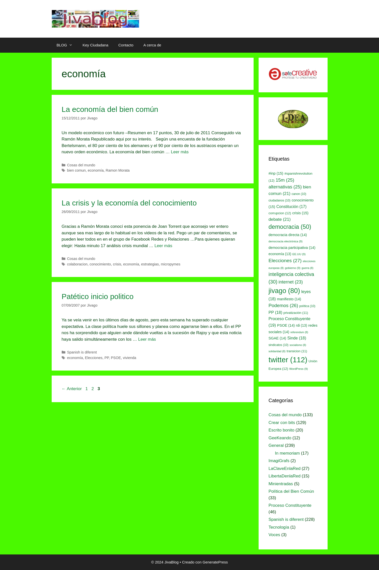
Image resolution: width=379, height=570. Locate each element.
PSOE (116, 358)
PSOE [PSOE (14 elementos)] (286, 325)
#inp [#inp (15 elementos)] (276, 173)
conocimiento (100, 264)
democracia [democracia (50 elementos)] (290, 227)
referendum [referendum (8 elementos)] (299, 332)
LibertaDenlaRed (285, 476)
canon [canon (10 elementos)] (299, 194)
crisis (117, 264)
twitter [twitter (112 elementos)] (288, 359)
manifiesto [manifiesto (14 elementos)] (289, 299)
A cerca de (152, 45)
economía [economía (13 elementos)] (280, 254)
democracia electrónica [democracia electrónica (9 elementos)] (286, 241)
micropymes (170, 264)
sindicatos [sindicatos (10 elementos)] (278, 345)
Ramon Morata (118, 170)
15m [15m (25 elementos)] (285, 180)
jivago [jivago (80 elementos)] (284, 291)
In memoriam (287, 453)
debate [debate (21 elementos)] (280, 219)
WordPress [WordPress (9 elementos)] (298, 368)
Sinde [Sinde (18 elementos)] (296, 338)
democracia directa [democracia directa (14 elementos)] (288, 235)
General (276, 445)
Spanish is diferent (82, 352)
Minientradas (281, 483)
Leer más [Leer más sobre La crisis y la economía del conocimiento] (163, 245)
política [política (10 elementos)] (307, 306)
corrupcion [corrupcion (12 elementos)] (280, 213)
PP (106, 358)
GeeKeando (280, 438)
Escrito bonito (281, 430)
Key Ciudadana (95, 45)
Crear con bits (282, 422)
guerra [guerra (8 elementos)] (307, 267)
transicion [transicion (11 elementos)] (297, 351)
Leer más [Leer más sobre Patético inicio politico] (147, 339)
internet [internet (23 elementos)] (291, 281)
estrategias (150, 264)
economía (96, 170)
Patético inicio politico (98, 296)
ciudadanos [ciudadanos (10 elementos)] (279, 200)
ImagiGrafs (279, 460)
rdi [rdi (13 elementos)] (301, 325)
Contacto (125, 45)
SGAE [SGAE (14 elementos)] (277, 338)
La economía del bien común (110, 109)
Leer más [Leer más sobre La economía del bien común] (180, 152)
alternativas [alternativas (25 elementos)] (285, 186)
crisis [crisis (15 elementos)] (300, 213)
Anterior (72, 388)
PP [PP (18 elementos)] (275, 312)
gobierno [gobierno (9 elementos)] (292, 267)
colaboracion (77, 264)
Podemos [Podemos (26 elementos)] (283, 305)
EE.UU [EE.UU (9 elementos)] (299, 254)
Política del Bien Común (291, 491)
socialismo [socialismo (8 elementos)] (298, 344)
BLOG (67, 45)
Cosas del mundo (81, 165)
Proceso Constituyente (290, 505)
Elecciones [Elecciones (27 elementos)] (285, 260)
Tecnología (279, 527)
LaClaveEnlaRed (285, 468)
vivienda (129, 358)
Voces (274, 534)
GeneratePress (215, 562)
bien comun (76, 170)
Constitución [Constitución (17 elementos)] (291, 206)
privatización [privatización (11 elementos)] (295, 313)
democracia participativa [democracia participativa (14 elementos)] (292, 248)
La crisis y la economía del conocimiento (129, 203)
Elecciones (94, 358)
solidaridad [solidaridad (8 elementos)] (277, 351)
